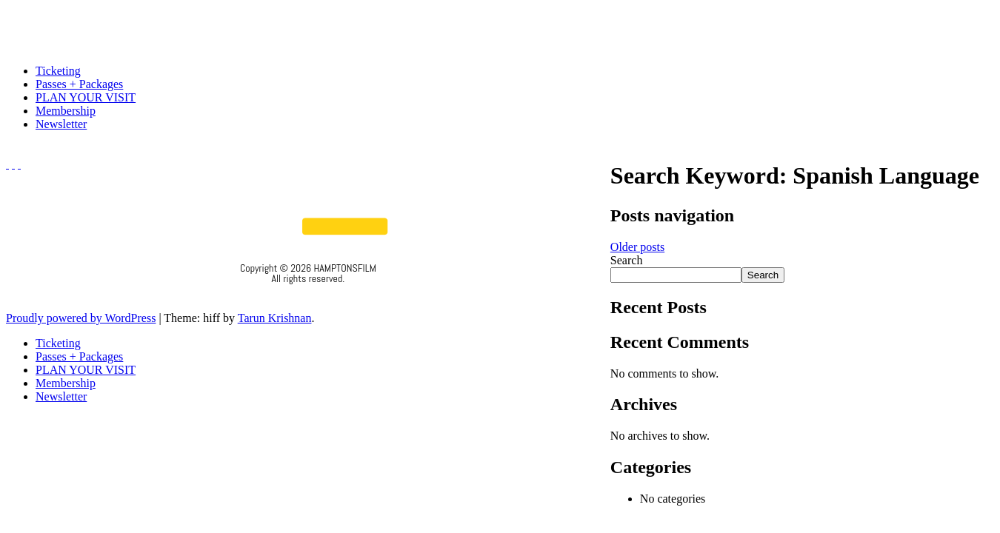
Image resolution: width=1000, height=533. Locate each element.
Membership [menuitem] (66, 383)
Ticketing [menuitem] (58, 343)
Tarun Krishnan (275, 318)
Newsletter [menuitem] (61, 396)
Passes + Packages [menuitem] (79, 356)
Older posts (637, 247)
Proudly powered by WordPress (81, 318)
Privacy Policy (308, 298)
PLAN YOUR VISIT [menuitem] (86, 369)
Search (626, 260)
